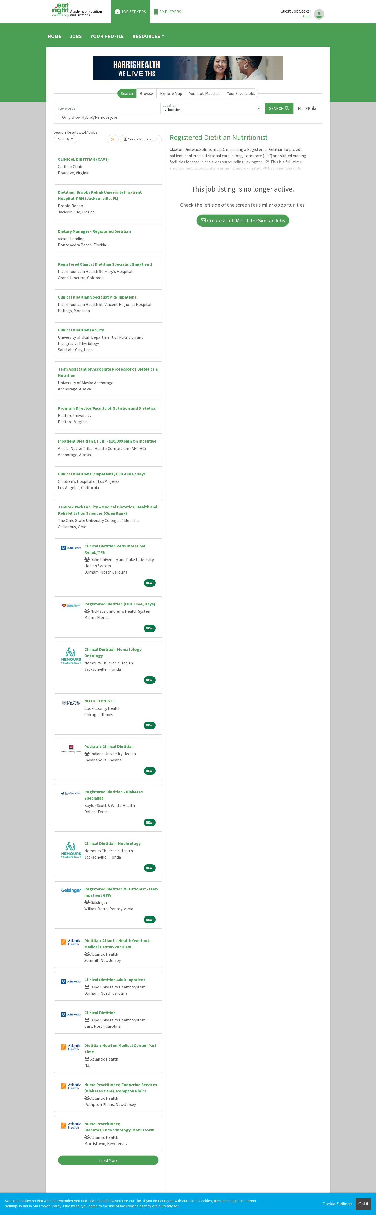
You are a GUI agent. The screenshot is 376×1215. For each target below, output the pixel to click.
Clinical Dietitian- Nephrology (112, 843)
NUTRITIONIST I (99, 701)
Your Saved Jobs (241, 93)
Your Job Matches (204, 93)
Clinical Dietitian (100, 1012)
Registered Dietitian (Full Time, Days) (119, 603)
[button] (306, 108)
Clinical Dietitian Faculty (81, 329)
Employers (167, 12)
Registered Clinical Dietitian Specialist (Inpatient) (105, 264)
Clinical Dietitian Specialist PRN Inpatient (97, 297)
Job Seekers (130, 12)
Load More (108, 1160)
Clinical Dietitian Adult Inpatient (114, 979)
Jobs (76, 36)
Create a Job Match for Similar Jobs (243, 220)
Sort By (64, 139)
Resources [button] (146, 36)
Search (127, 93)
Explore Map (171, 93)
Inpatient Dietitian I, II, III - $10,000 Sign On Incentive (107, 441)
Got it (363, 1204)
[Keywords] (108, 108)
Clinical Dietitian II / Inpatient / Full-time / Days (102, 474)
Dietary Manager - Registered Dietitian (94, 231)
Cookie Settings (337, 1204)
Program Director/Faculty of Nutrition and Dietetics (107, 408)
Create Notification (140, 139)
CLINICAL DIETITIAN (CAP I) (83, 159)
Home (54, 36)
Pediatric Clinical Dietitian (109, 746)
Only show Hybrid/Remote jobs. (90, 117)
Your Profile (107, 36)
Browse (146, 93)
